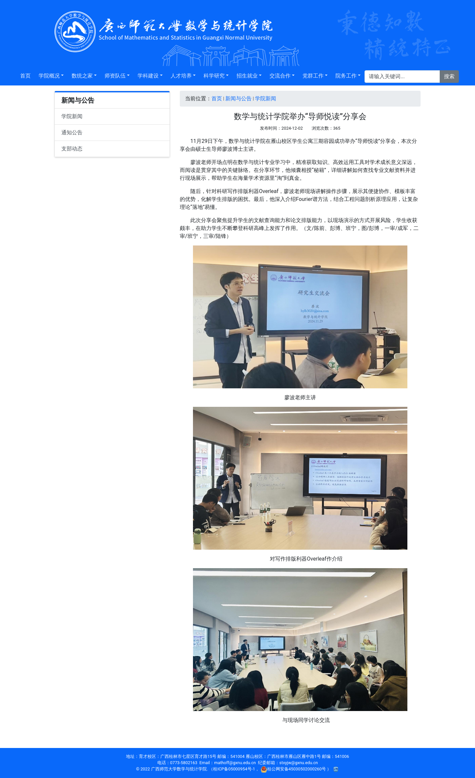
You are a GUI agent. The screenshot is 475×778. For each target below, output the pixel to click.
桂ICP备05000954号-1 (234, 768)
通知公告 (71, 132)
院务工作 (346, 76)
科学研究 (214, 76)
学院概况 (49, 76)
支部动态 (71, 149)
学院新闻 (71, 116)
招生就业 (247, 76)
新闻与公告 (238, 98)
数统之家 (82, 76)
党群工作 (313, 76)
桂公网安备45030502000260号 (294, 768)
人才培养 (181, 76)
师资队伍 (115, 76)
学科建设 (148, 76)
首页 (25, 76)
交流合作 (280, 76)
